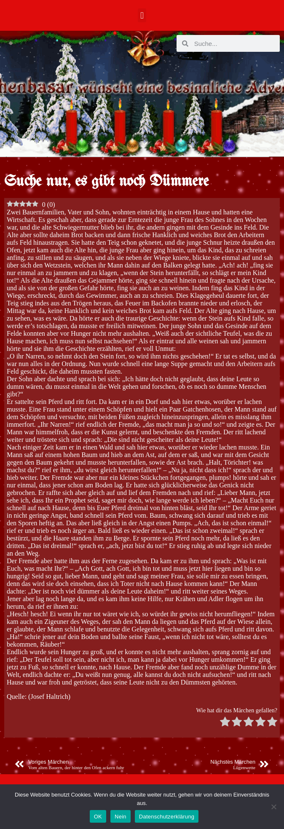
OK (98, 816)
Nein (120, 816)
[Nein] (273, 806)
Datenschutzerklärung (166, 816)
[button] (142, 15)
